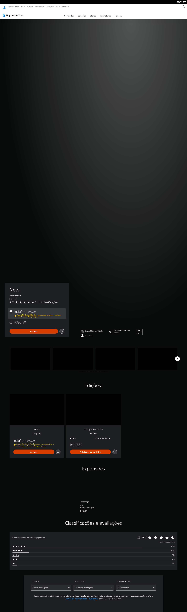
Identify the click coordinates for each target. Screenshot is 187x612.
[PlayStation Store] (13, 13)
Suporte (64, 7)
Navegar (118, 13)
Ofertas (93, 13)
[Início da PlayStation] (4, 6)
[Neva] (30, 356)
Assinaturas (105, 13)
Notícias (49, 7)
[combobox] (51, 585)
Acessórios (39, 7)
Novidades (69, 13)
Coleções (82, 13)
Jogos (10, 7)
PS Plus (29, 7)
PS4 (22, 7)
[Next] (177, 356)
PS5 (16, 7)
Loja (56, 7)
